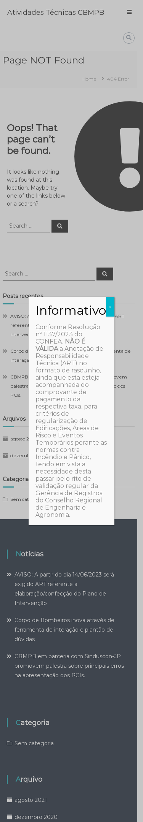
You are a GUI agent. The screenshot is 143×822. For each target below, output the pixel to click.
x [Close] (110, 306)
